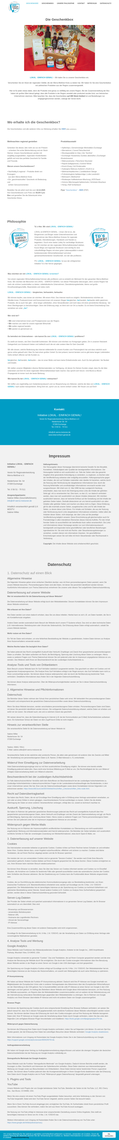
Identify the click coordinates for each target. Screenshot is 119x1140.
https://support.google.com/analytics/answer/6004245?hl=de (29, 1040)
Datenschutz (105, 3)
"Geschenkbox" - (73, 190)
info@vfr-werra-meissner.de (18, 501)
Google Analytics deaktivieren (95, 1032)
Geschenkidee (32, 3)
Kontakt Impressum (87, 3)
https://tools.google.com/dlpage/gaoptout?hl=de (82, 1019)
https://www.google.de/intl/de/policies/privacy (23, 1123)
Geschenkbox (48, 3)
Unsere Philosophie (65, 3)
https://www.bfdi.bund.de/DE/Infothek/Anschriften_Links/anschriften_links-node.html (55, 789)
